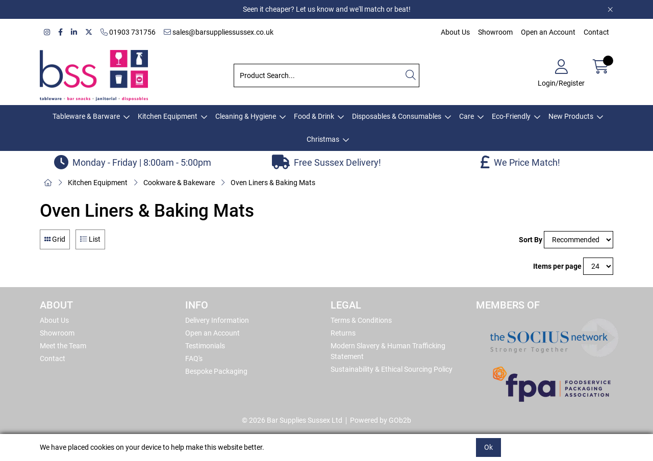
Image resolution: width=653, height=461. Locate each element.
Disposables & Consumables (396, 116)
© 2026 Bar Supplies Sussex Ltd (292, 420)
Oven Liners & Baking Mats (273, 182)
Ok (488, 447)
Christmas (323, 139)
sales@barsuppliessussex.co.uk (218, 32)
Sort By (530, 240)
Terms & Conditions (361, 320)
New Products (570, 116)
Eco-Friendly (511, 116)
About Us (455, 32)
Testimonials (205, 346)
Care (466, 116)
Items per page (557, 266)
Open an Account (548, 32)
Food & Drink (314, 116)
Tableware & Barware (86, 116)
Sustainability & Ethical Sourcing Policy (392, 369)
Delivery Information (217, 320)
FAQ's (194, 358)
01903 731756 (128, 32)
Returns (343, 333)
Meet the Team (63, 346)
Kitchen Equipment (167, 116)
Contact (596, 32)
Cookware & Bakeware (179, 182)
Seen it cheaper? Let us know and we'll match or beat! (327, 9)
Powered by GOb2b (380, 420)
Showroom (495, 32)
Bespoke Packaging (216, 371)
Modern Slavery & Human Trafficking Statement (388, 351)
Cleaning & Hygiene (245, 116)
